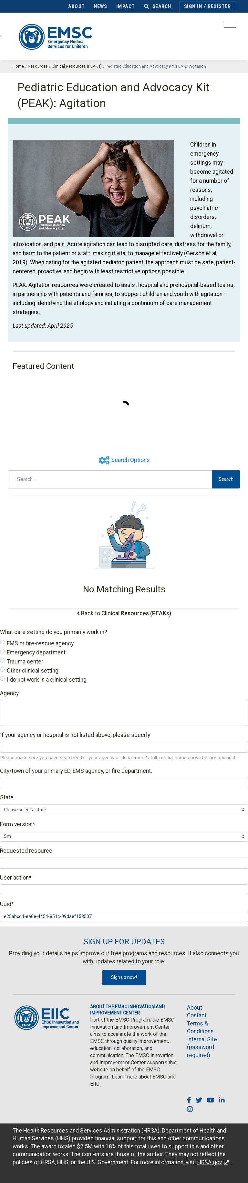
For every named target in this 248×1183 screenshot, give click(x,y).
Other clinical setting (32, 670)
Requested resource (26, 851)
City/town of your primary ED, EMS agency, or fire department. (76, 771)
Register (219, 6)
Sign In (193, 6)
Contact (197, 1015)
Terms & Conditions (200, 1027)
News (100, 6)
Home (18, 66)
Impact (125, 6)
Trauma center (25, 661)
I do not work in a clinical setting (47, 679)
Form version (17, 824)
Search (157, 6)
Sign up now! (124, 977)
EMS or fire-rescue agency (40, 643)
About (76, 6)
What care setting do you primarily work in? (53, 632)
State (7, 797)
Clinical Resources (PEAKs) (77, 66)
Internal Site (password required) (202, 1047)
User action (15, 877)
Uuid (7, 904)
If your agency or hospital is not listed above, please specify (75, 735)
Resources (38, 66)
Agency (9, 693)
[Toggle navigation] (230, 26)
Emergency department (36, 652)
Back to (126, 613)
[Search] (110, 479)
